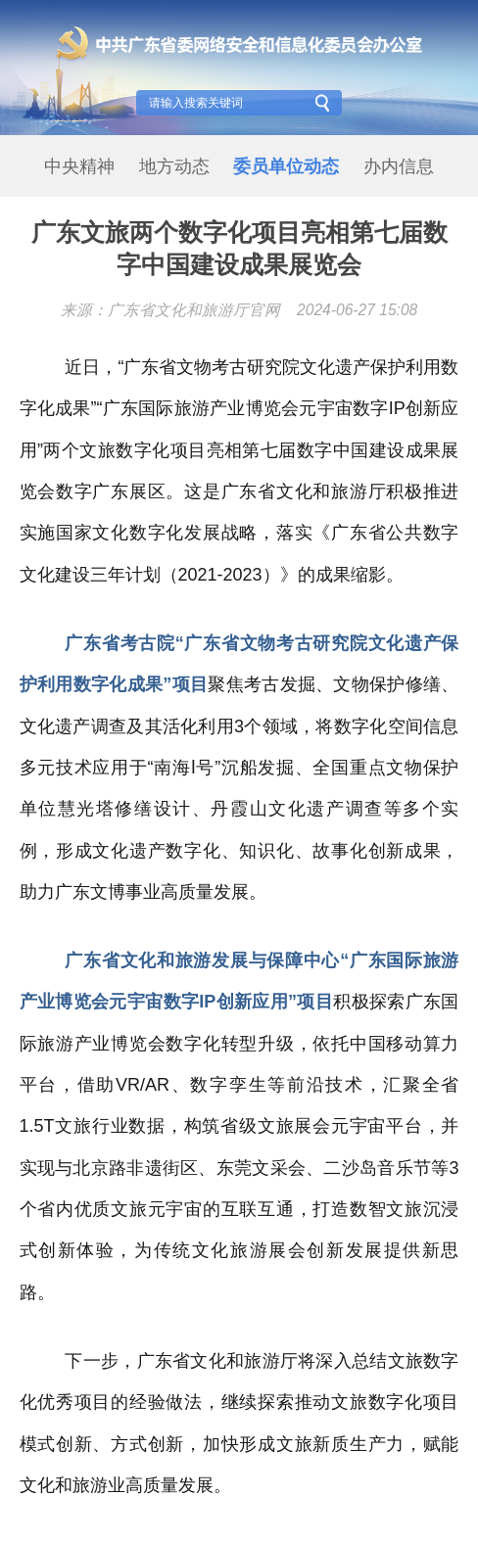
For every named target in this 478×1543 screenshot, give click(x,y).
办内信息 (398, 166)
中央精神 (79, 166)
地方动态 (174, 166)
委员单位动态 (286, 166)
